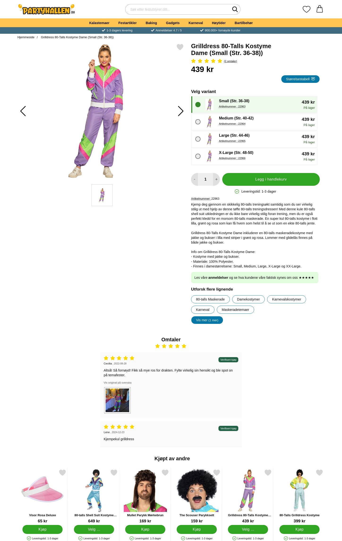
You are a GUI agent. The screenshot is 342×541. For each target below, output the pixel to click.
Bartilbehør (244, 23)
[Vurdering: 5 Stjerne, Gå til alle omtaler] (255, 61)
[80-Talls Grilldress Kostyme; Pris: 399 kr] (299, 496)
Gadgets (173, 23)
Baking (151, 23)
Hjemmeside (25, 37)
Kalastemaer (99, 23)
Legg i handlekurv (271, 179)
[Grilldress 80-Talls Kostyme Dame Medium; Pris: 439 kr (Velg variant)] (248, 496)
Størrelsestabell (300, 79)
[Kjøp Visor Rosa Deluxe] (42, 529)
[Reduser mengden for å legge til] (194, 179)
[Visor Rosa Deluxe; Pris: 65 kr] (42, 496)
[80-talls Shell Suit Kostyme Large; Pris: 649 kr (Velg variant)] (94, 496)
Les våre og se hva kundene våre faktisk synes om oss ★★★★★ (254, 277)
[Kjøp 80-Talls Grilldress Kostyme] (299, 529)
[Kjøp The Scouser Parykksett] (197, 529)
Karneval (195, 23)
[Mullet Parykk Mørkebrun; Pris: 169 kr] (145, 496)
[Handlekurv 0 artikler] (320, 9)
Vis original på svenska (118, 382)
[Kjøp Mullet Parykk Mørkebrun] (145, 529)
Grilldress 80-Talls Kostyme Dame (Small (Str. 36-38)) (77, 37)
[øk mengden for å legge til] (216, 179)
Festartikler (127, 23)
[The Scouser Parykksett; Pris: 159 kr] (197, 496)
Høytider (219, 23)
